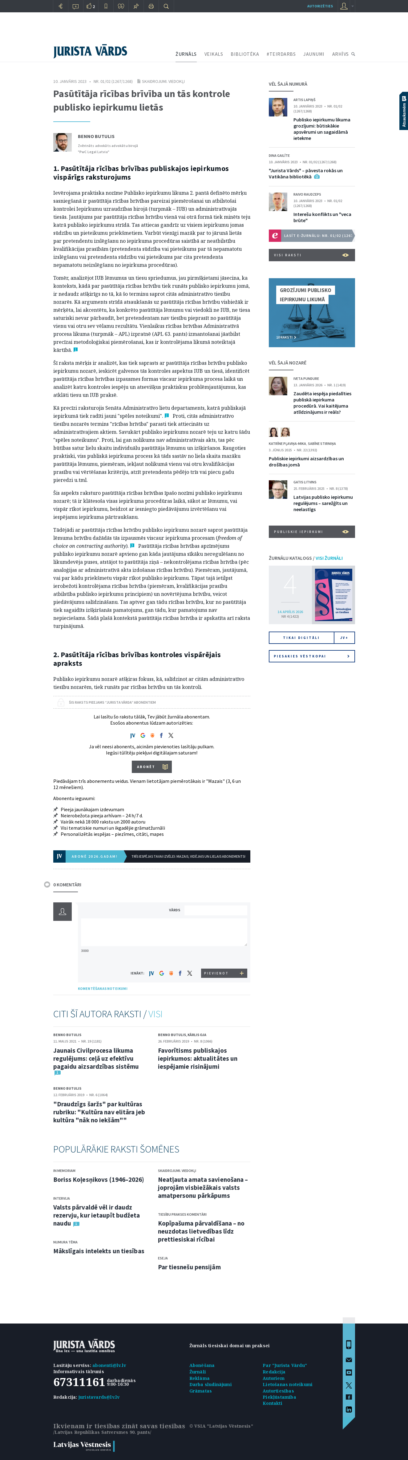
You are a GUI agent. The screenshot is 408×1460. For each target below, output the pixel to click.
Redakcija (274, 1372)
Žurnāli (197, 1372)
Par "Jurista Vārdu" (285, 1365)
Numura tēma (65, 1242)
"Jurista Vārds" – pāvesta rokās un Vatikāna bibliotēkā (306, 173)
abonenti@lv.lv (109, 1365)
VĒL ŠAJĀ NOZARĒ (287, 363)
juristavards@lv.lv (99, 1397)
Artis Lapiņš (304, 99)
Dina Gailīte (279, 155)
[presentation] (216, 957)
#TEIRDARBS (281, 54)
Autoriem (274, 1378)
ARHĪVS (340, 54)
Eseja (163, 1258)
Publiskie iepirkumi (311, 532)
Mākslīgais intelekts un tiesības (98, 1251)
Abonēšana (202, 1365)
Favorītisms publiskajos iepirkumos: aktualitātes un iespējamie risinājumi (198, 1058)
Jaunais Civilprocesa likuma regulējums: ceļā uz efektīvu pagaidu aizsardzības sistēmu (96, 1058)
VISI (155, 1014)
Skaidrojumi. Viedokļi (163, 81)
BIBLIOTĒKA (245, 54)
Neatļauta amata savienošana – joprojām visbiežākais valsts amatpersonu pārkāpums (203, 1187)
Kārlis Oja (197, 1034)
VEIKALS (213, 54)
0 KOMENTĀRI (67, 884)
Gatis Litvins (305, 482)
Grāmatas (200, 1391)
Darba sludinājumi (210, 1384)
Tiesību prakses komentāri (182, 1214)
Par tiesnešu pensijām (189, 1267)
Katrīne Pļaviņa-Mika (287, 443)
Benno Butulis (96, 136)
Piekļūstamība (279, 1397)
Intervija (61, 1198)
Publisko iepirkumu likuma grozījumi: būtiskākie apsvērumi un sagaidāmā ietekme (321, 128)
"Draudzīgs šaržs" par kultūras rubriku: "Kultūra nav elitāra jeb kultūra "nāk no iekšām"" (99, 1112)
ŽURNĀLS (186, 54)
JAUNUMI (314, 54)
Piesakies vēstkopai (311, 656)
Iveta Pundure (306, 378)
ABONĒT (146, 766)
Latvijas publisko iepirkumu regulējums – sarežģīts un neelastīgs (323, 503)
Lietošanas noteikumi (288, 1384)
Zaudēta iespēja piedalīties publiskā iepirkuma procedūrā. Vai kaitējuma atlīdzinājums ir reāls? (322, 402)
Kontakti (272, 1403)
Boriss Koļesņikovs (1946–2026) (98, 1179)
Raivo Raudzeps (307, 194)
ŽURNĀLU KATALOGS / (306, 558)
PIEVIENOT (216, 973)
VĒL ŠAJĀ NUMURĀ (288, 84)
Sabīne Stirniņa (322, 443)
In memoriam (64, 1170)
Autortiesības (278, 1391)
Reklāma (199, 1378)
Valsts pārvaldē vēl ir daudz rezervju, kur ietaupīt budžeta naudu (96, 1215)
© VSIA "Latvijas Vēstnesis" (221, 1426)
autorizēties (320, 6)
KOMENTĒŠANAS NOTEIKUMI (102, 988)
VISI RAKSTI (311, 255)
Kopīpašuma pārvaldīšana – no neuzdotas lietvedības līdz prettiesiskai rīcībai (201, 1231)
